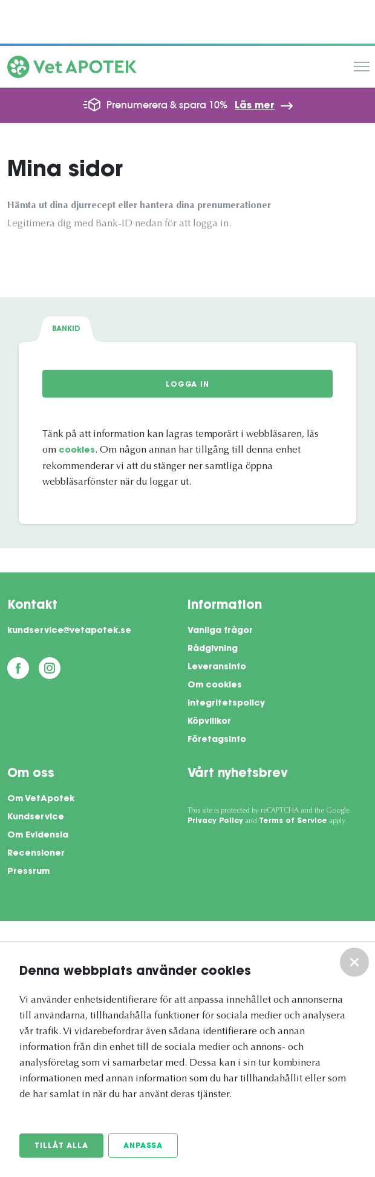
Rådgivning (213, 649)
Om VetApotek (40, 799)
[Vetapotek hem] (72, 70)
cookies (77, 451)
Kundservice (35, 817)
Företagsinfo (217, 740)
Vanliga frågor (220, 631)
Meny (362, 66)
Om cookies (215, 685)
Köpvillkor (209, 722)
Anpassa (143, 1146)
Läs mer (255, 106)
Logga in (187, 385)
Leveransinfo (217, 667)
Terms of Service (293, 821)
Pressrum (28, 872)
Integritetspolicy (226, 704)
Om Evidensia (37, 835)
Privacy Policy (215, 821)
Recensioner (36, 854)
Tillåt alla (61, 1146)
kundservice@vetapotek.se (69, 631)
